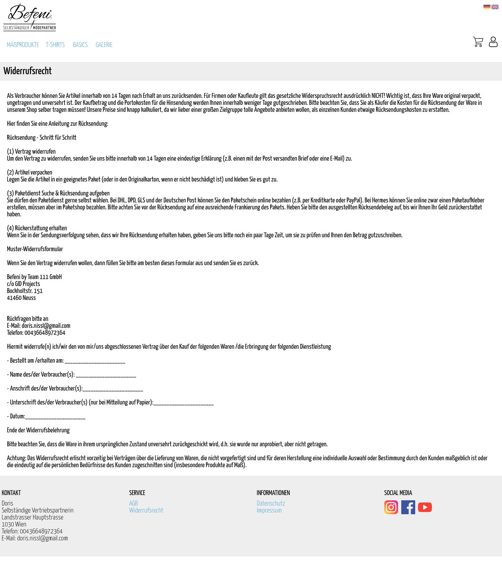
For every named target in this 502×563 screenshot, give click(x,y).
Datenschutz (271, 503)
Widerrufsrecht (146, 510)
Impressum (269, 510)
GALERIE (104, 45)
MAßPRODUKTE (23, 45)
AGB (133, 503)
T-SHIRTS (55, 45)
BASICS (80, 45)
